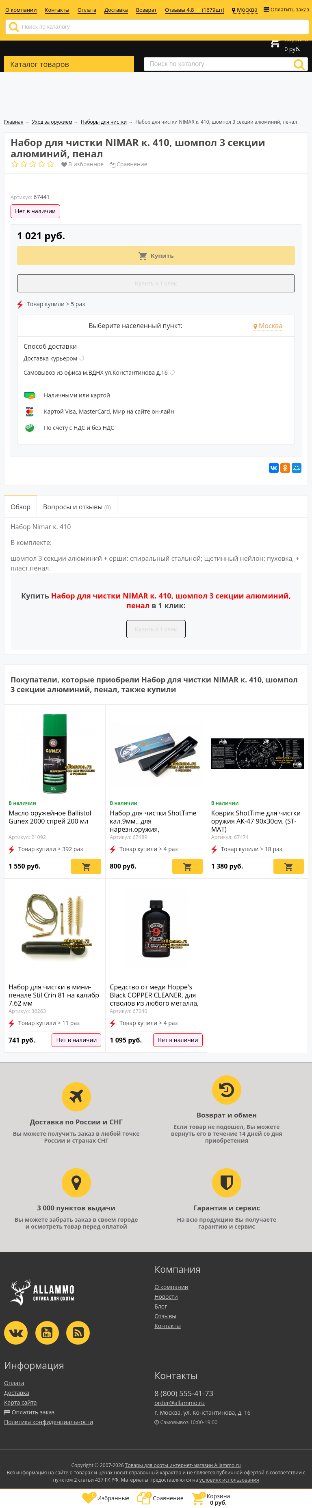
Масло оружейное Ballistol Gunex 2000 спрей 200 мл (50, 817)
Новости (166, 1296)
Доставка (116, 9)
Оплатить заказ (286, 9)
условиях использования (229, 1479)
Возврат (146, 9)
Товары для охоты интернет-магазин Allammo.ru (183, 1465)
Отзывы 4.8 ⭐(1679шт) (194, 9)
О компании (21, 9)
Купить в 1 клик (156, 283)
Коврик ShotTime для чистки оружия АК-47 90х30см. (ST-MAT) (256, 821)
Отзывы (165, 1316)
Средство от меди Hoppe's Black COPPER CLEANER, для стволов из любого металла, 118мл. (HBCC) (154, 999)
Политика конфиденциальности (48, 1422)
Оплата (87, 9)
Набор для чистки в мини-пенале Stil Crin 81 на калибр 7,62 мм (54, 995)
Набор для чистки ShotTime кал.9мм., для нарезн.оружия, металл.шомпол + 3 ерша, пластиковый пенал (153, 829)
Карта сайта (20, 1402)
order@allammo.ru (179, 1403)
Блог (160, 1306)
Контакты (57, 9)
